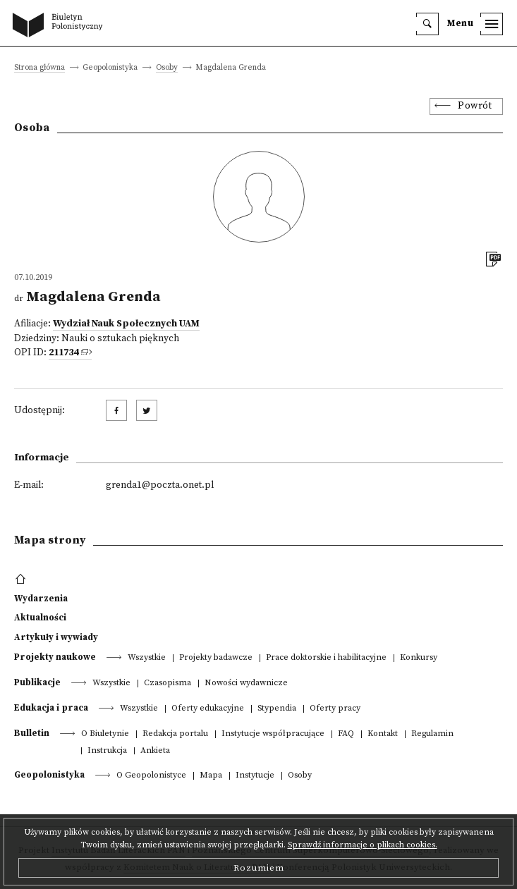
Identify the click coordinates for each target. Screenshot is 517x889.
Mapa (211, 776)
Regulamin (432, 734)
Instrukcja (107, 751)
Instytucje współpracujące (272, 734)
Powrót (475, 106)
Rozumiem (258, 867)
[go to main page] (60, 26)
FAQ (346, 734)
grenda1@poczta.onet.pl (160, 485)
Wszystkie (147, 658)
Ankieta (155, 751)
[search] (427, 24)
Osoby (167, 68)
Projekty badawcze (216, 658)
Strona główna (39, 68)
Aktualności (40, 617)
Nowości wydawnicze (246, 683)
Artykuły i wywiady (56, 637)
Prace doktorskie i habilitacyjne (326, 658)
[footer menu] (22, 579)
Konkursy (418, 658)
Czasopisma (167, 683)
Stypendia (276, 709)
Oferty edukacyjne (207, 709)
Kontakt (382, 734)
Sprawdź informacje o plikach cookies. (362, 845)
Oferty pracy (335, 709)
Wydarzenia (41, 598)
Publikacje (37, 682)
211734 (63, 353)
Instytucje (255, 776)
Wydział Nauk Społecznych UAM (126, 324)
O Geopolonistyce (151, 776)
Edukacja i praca (51, 707)
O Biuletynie (105, 734)
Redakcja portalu (175, 734)
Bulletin (31, 733)
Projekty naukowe (55, 657)
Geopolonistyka (49, 774)
